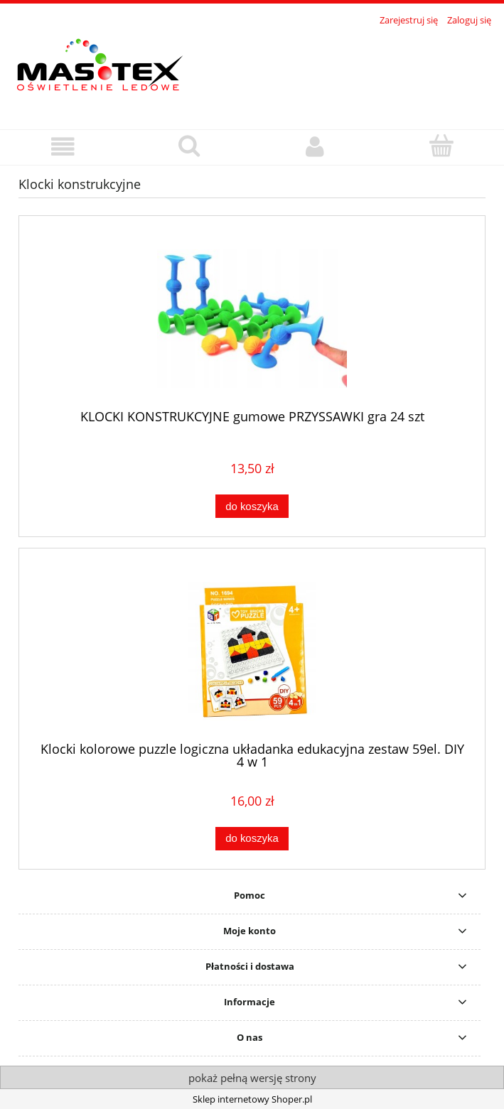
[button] (63, 146)
